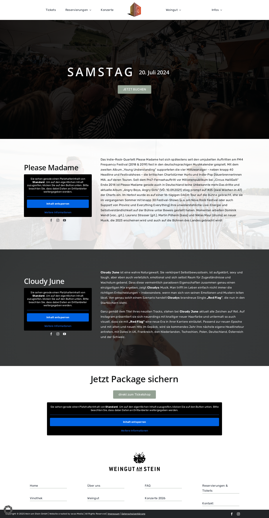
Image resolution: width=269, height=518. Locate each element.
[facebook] (51, 220)
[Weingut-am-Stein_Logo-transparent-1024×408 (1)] (134, 452)
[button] (8, 510)
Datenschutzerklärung (133, 513)
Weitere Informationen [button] (57, 212)
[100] (134, 3)
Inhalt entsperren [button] (57, 203)
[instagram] (57, 220)
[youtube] (64, 220)
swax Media (77, 513)
